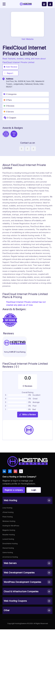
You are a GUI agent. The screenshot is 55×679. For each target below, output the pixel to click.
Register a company (14, 490)
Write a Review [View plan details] (27, 414)
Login (33, 490)
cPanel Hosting (7, 512)
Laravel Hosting (8, 539)
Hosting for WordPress (10, 526)
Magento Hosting (8, 530)
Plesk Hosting (7, 517)
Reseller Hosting (8, 535)
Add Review (10, 67)
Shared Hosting (8, 548)
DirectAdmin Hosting (10, 543)
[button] (27, 500)
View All (14, 134)
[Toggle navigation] (4, 4)
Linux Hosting (7, 508)
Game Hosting (7, 552)
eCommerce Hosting (10, 557)
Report (8, 73)
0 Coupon (11, 117)
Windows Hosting (8, 521)
